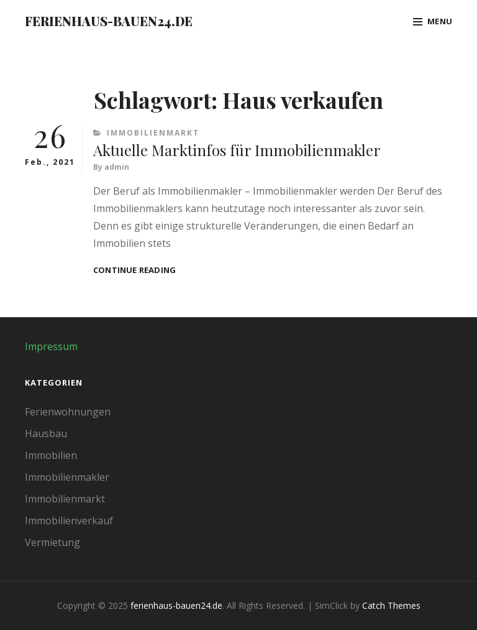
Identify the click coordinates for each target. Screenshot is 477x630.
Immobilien (51, 455)
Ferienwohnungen (68, 412)
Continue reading (134, 270)
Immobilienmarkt (153, 132)
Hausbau (46, 433)
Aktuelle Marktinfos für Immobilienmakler (237, 150)
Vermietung (52, 542)
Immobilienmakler (67, 477)
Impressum (51, 346)
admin (116, 167)
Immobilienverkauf (69, 520)
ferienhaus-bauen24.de (109, 20)
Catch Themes (391, 605)
